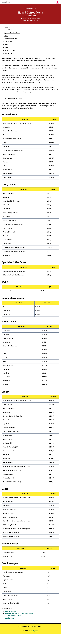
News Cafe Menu (10, 611)
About (40, 626)
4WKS (6, 36)
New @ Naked (9, 30)
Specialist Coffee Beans (12, 33)
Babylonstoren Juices (11, 39)
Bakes (6, 47)
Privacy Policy (24, 626)
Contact (33, 626)
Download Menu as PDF (30, 20)
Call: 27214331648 (30, 16)
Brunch (7, 44)
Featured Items (9, 27)
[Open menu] (57, 2)
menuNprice (33, 631)
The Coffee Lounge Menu (13, 616)
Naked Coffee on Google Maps (30, 18)
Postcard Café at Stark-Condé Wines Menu (19, 613)
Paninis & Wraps (10, 50)
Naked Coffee (9, 41)
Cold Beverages (9, 53)
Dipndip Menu (9, 618)
